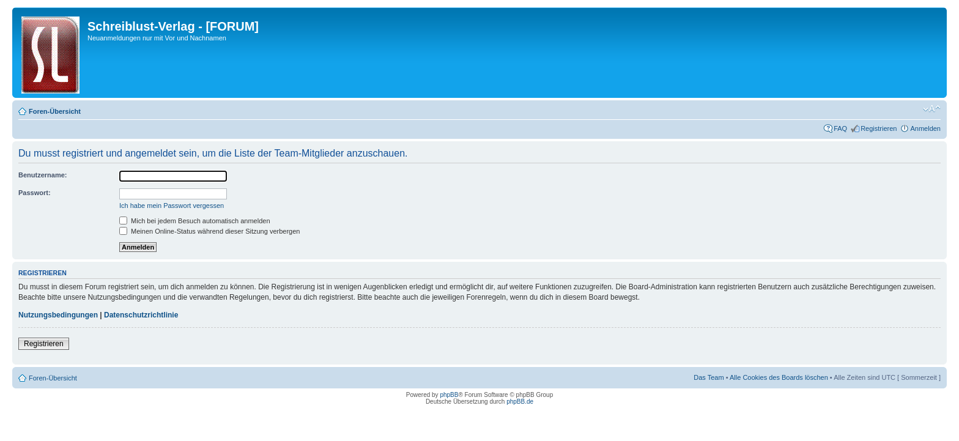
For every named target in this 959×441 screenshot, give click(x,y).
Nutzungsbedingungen (58, 315)
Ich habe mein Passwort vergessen (171, 205)
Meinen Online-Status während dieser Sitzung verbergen (209, 231)
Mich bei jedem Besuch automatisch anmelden (194, 220)
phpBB (449, 394)
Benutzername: (42, 175)
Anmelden (925, 128)
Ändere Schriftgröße (932, 108)
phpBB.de (519, 401)
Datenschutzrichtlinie (141, 315)
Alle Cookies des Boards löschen (779, 377)
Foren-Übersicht (55, 111)
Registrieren (879, 128)
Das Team (709, 377)
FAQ (840, 128)
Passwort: (34, 192)
